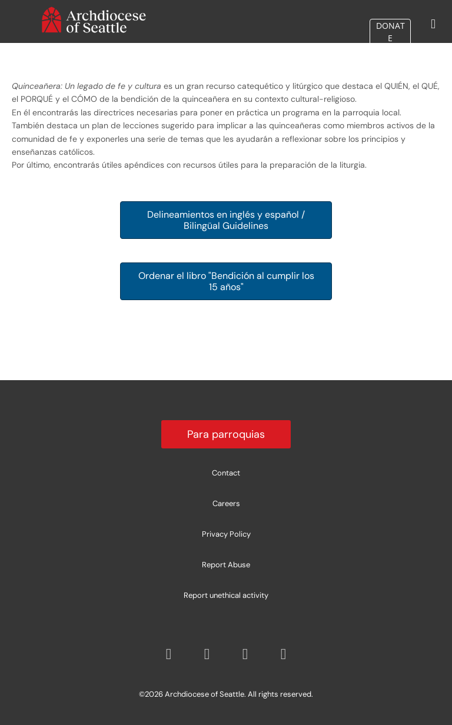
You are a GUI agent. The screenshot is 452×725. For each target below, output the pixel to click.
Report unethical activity (226, 595)
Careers (226, 503)
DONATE (390, 47)
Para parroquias (226, 434)
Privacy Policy (226, 534)
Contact (226, 473)
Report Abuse (226, 565)
